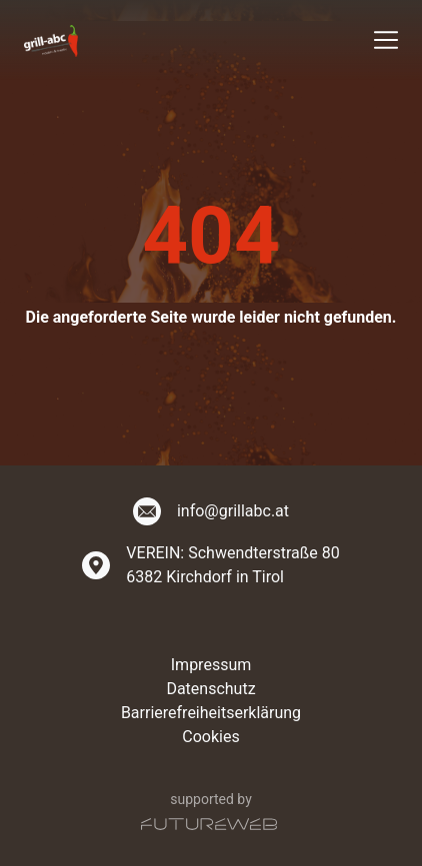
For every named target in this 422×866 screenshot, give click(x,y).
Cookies (210, 736)
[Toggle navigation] (386, 40)
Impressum (211, 664)
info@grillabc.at (233, 510)
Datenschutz (210, 688)
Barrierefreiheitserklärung (211, 712)
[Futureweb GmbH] (209, 824)
